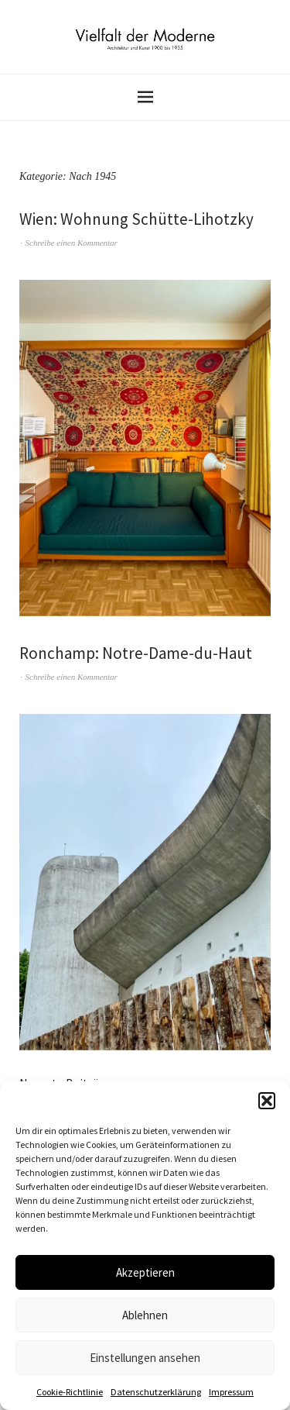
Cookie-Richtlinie (69, 1392)
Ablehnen (145, 1315)
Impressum (231, 1392)
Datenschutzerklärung (156, 1392)
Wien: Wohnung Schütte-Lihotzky (136, 219)
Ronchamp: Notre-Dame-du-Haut (135, 653)
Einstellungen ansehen (145, 1357)
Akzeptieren (145, 1272)
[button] (267, 1100)
